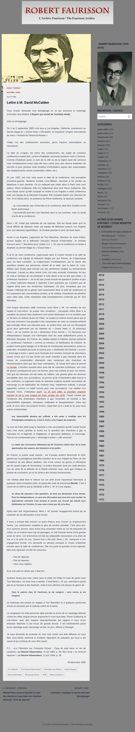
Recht (100, 192)
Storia (100, 196)
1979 (101, 465)
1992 (101, 402)
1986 (101, 431)
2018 (101, 275)
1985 (101, 436)
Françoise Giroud (32, 675)
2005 (101, 338)
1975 (101, 484)
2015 (101, 289)
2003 (101, 348)
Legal (100, 149)
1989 (101, 416)
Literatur (101, 165)
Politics (101, 180)
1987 (101, 426)
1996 (101, 382)
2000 (101, 362)
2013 (101, 299)
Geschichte (102, 137)
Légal (18, 92)
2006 (101, 333)
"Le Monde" (13, 669)
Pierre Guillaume (57, 675)
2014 (101, 294)
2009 (101, 319)
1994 (101, 392)
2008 (101, 323)
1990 (101, 411)
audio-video (103, 133)
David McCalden (15, 675)
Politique (101, 188)
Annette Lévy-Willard (52, 669)
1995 (101, 387)
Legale (100, 157)
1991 (101, 406)
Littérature (102, 173)
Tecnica (101, 212)
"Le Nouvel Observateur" (31, 669)
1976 (101, 480)
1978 (101, 470)
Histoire (10, 92)
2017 (101, 280)
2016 (101, 284)
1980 (101, 460)
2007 (101, 328)
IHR (44, 675)
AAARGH (106, 259)
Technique (102, 208)
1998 (101, 372)
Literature (102, 169)
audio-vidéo (103, 129)
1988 (101, 421)
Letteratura (102, 161)
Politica (101, 176)
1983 (101, 445)
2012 (101, 304)
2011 (101, 309)
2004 (101, 343)
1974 (101, 489)
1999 (101, 367)
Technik (101, 204)
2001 (101, 358)
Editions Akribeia (110, 251)
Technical (102, 200)
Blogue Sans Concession (114, 243)
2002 (101, 353)
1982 (101, 450)
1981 (101, 455)
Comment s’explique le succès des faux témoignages (69, 691)
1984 (101, 441)
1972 (101, 499)
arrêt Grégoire (70, 669)
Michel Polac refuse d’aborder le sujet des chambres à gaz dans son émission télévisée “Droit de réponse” (23, 693)
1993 (101, 397)
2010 (101, 314)
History (100, 145)
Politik (100, 184)
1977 (101, 475)
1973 (101, 494)
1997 (101, 377)
